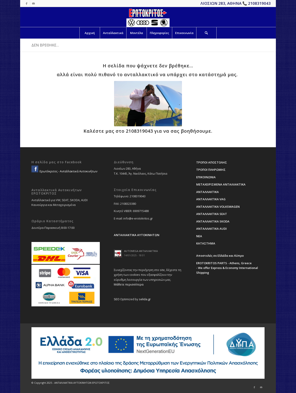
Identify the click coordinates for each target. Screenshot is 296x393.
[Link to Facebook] (26, 3)
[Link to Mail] (33, 3)
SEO (116, 299)
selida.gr (145, 299)
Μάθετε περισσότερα (128, 284)
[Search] (206, 33)
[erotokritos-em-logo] (147, 17)
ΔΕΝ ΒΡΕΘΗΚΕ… (45, 45)
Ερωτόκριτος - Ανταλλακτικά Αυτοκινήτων (68, 171)
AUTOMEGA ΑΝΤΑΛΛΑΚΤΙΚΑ (141, 251)
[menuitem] (89, 33)
